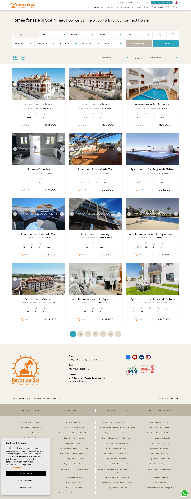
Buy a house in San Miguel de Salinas (117, 464)
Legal (35, 398)
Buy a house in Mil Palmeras (159, 448)
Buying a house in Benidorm (116, 488)
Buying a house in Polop (74, 459)
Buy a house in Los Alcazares (31, 410)
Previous (14, 84)
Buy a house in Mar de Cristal (31, 433)
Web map (57, 398)
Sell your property (125, 7)
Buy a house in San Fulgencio (117, 448)
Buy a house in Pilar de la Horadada (117, 422)
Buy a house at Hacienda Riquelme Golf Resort (117, 428)
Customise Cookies (25, 480)
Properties (98, 7)
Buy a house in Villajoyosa (159, 464)
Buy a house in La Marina (159, 443)
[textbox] (55, 34)
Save (24, 125)
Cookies (48, 398)
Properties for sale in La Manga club (160, 488)
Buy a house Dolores (74, 443)
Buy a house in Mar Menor (74, 428)
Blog (146, 7)
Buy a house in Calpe (74, 483)
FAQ (168, 7)
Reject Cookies (26, 487)
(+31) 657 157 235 (141, 3)
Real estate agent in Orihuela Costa (74, 469)
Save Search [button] (139, 43)
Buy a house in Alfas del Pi (160, 459)
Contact (176, 7)
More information (13, 468)
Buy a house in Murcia (74, 422)
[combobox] (54, 34)
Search (166, 43)
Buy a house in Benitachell (117, 459)
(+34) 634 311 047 (125, 3)
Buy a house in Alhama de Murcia (117, 443)
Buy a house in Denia (160, 483)
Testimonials (157, 7)
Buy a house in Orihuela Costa (116, 410)
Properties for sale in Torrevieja (159, 410)
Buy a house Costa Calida (74, 464)
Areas (138, 7)
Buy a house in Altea (74, 488)
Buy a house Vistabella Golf (159, 422)
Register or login (161, 3)
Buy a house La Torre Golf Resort (159, 433)
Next (62, 84)
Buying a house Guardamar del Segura (74, 493)
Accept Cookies (26, 473)
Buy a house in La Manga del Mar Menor (74, 433)
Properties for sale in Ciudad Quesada (117, 483)
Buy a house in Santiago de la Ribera (74, 454)
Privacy (41, 398)
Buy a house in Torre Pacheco (116, 433)
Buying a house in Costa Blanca (117, 477)
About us (110, 7)
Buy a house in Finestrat (74, 410)
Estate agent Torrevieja (74, 477)
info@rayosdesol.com (79, 368)
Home (87, 7)
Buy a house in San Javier (74, 438)
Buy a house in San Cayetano (31, 422)
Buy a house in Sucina (159, 454)
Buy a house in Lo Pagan (159, 428)
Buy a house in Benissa (159, 477)
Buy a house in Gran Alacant (31, 428)
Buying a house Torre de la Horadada (74, 448)
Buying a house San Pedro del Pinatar (116, 438)
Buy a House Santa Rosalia (160, 438)
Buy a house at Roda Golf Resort (116, 454)
